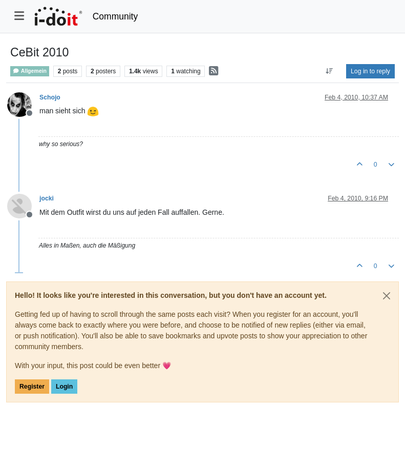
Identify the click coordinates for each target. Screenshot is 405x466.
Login (64, 386)
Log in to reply (370, 71)
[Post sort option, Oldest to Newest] (329, 71)
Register (32, 386)
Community (115, 16)
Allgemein (30, 71)
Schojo (49, 97)
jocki (46, 198)
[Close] (386, 296)
